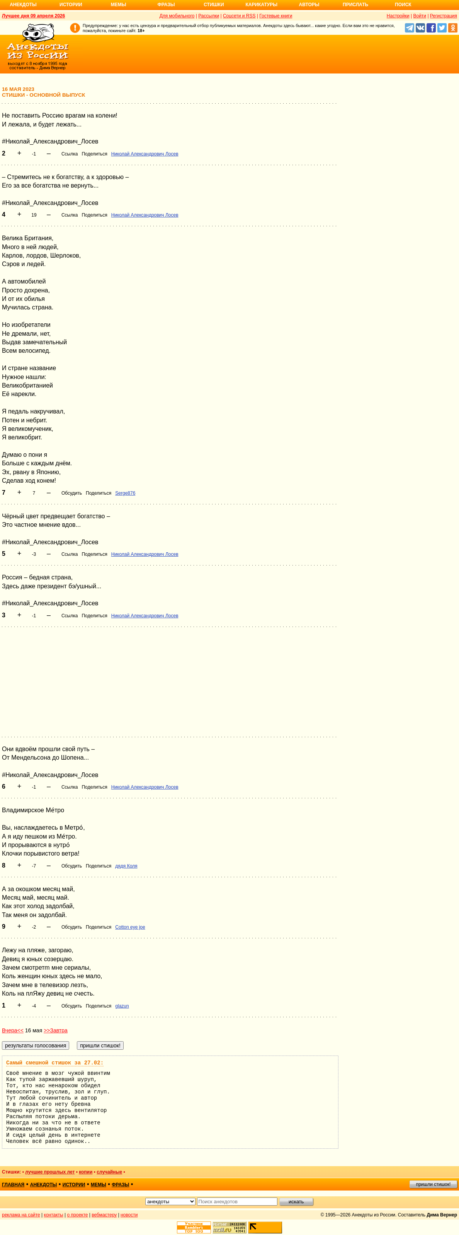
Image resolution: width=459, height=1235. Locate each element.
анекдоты (43, 1184)
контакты (53, 1215)
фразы (120, 1184)
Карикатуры (261, 4)
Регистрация (443, 16)
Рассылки (208, 16)
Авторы (309, 4)
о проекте (77, 1215)
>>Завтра (56, 1030)
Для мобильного (177, 16)
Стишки (214, 4)
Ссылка (69, 154)
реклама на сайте (21, 1215)
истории (74, 1184)
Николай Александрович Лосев (144, 154)
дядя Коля (126, 866)
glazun (122, 1006)
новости (129, 1215)
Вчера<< (13, 1030)
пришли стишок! (433, 1184)
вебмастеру (104, 1215)
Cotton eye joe (130, 927)
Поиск (403, 4)
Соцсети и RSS (239, 16)
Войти (419, 16)
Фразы (166, 4)
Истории (71, 4)
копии (85, 1172)
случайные (109, 1172)
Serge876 (125, 493)
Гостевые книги (275, 16)
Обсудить (71, 493)
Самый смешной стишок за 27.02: (55, 1063)
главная (13, 1184)
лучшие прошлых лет (50, 1172)
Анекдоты (23, 4)
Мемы (118, 4)
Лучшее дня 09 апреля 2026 (33, 16)
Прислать (355, 4)
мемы (98, 1184)
